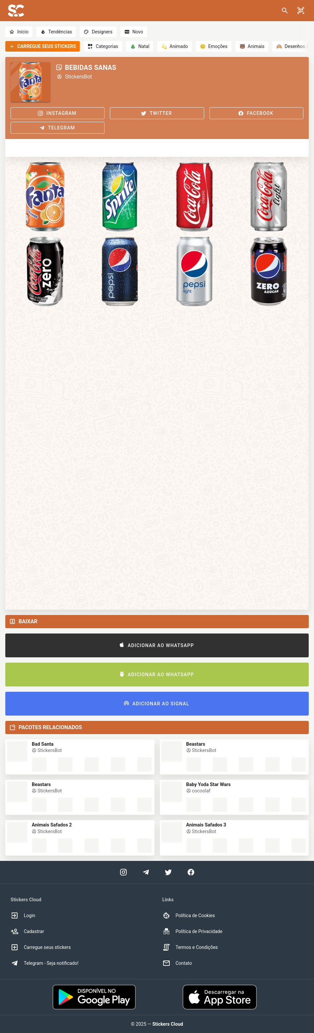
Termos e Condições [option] (190, 947)
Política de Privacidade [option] (192, 931)
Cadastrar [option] (27, 931)
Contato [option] (177, 963)
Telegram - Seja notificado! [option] (44, 963)
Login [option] (23, 915)
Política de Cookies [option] (188, 915)
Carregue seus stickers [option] (41, 947)
